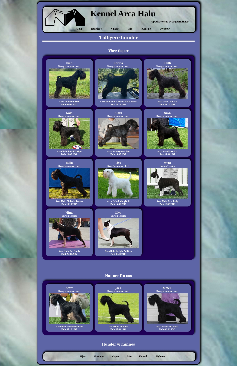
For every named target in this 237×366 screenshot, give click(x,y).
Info (130, 28)
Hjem (79, 28)
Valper (115, 28)
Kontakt (146, 28)
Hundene (96, 28)
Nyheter (165, 28)
